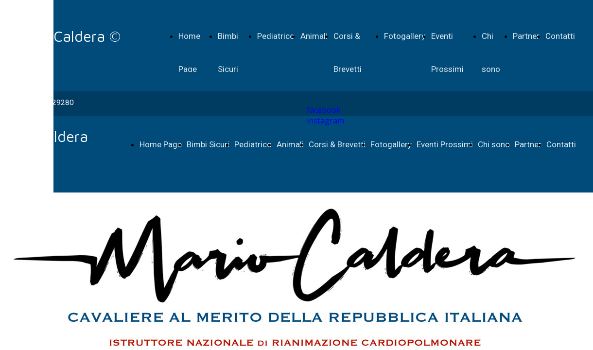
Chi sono (494, 144)
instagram (325, 120)
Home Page (161, 144)
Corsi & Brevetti (337, 144)
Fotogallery (404, 36)
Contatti (560, 36)
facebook (324, 110)
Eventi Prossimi (445, 144)
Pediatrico (276, 36)
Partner (526, 36)
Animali (314, 36)
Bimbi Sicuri (208, 144)
